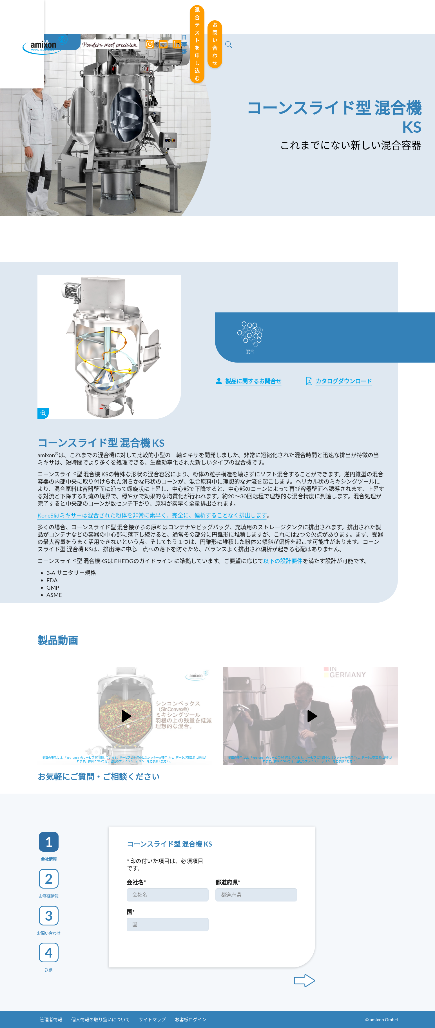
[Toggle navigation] (217, 17)
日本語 (256, 17)
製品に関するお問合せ (248, 381)
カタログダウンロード (338, 381)
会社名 (136, 882)
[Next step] (304, 980)
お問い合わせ (370, 17)
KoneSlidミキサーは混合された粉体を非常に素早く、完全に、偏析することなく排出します (152, 515)
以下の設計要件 (283, 561)
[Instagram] (148, 17)
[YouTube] (161, 17)
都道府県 (227, 882)
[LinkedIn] (175, 17)
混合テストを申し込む (307, 17)
